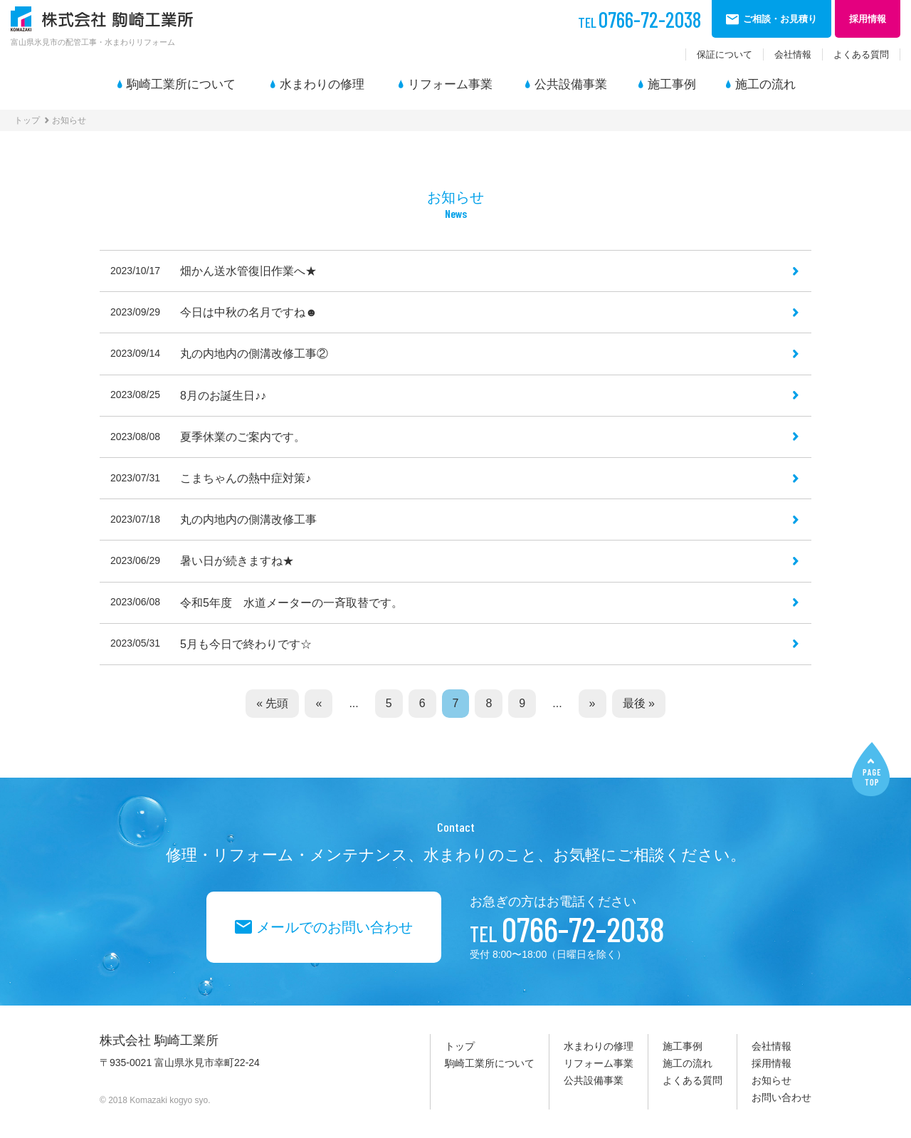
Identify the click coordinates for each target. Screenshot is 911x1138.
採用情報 (771, 1063)
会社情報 (792, 54)
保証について (724, 54)
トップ (27, 120)
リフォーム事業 (450, 84)
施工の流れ (765, 84)
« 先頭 (272, 703)
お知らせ (771, 1080)
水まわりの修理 (322, 84)
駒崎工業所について (181, 84)
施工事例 (672, 84)
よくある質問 (861, 54)
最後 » (639, 703)
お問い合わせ (781, 1097)
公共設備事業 (571, 84)
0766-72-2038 (639, 19)
